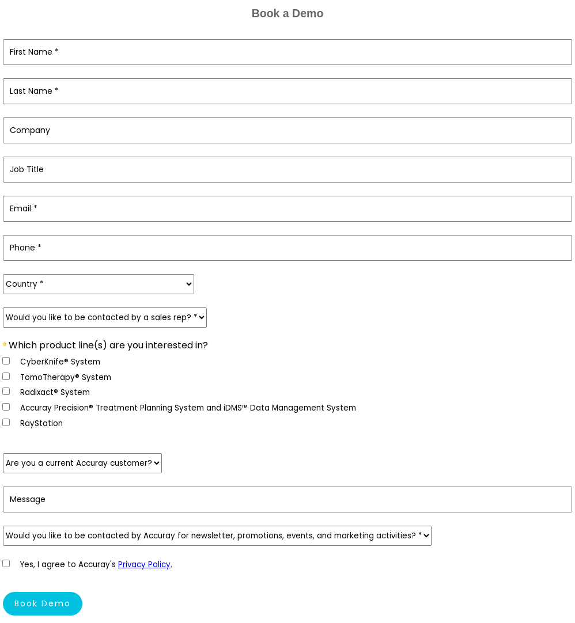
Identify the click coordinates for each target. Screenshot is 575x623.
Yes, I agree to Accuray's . (96, 564)
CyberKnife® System (60, 361)
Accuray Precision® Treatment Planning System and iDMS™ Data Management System (188, 407)
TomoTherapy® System (65, 377)
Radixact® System (55, 392)
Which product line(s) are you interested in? (108, 344)
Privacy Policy (144, 564)
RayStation (41, 423)
